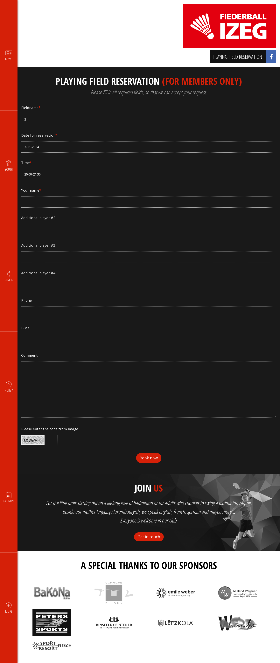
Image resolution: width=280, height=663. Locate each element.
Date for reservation (39, 135)
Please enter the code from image (49, 429)
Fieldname (31, 107)
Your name (31, 190)
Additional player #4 (38, 273)
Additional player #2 (38, 217)
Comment (29, 355)
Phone (26, 300)
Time (26, 162)
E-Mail (26, 328)
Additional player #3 (38, 245)
